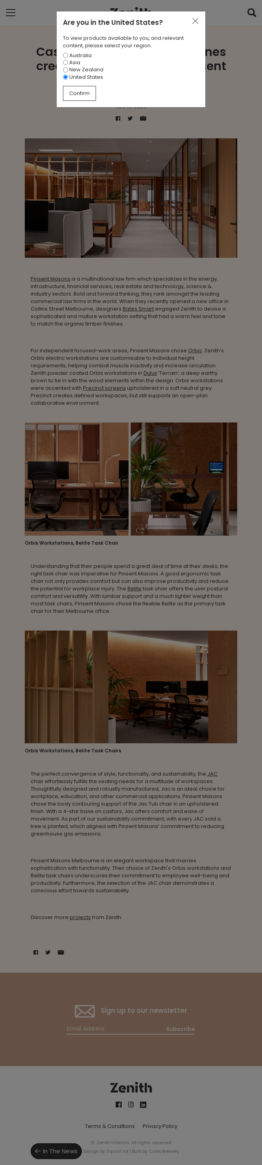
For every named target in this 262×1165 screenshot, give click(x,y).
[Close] (195, 21)
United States (83, 77)
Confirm (79, 93)
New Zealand (83, 69)
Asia (71, 62)
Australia (77, 55)
